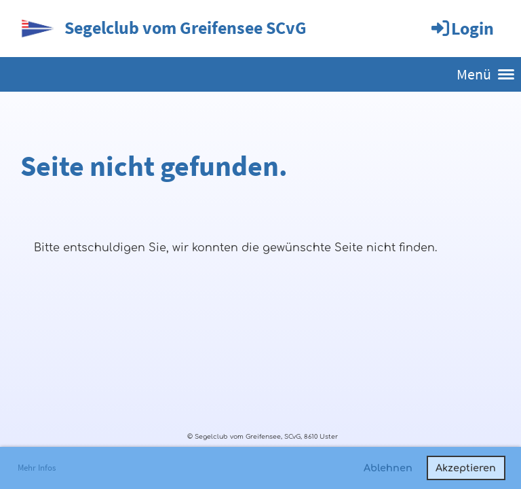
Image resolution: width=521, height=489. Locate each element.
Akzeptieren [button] (466, 468)
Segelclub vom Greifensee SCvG (185, 27)
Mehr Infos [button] (37, 467)
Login (461, 28)
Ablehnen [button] (388, 468)
